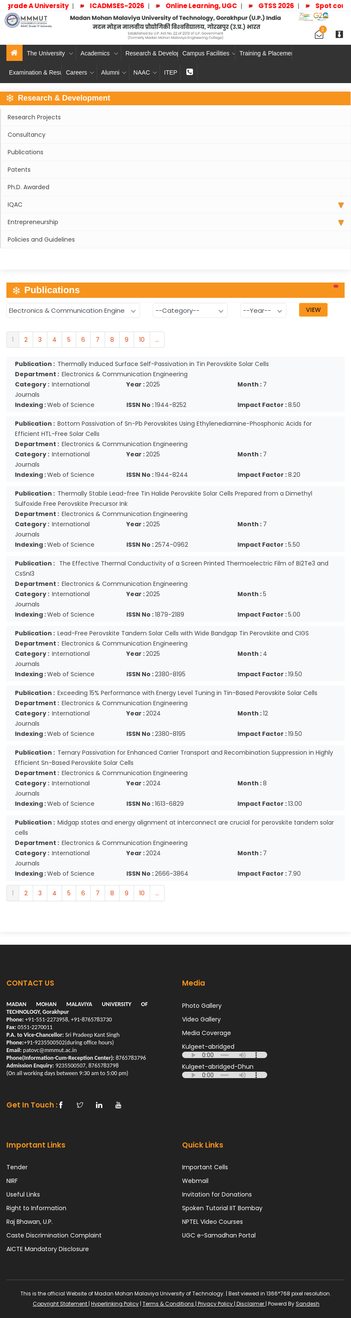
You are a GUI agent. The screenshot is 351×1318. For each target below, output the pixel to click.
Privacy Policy (215, 1303)
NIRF (12, 1181)
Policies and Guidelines (41, 239)
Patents (19, 169)
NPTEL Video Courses (212, 1221)
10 (142, 339)
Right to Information (36, 1208)
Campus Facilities (209, 53)
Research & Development (152, 53)
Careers (80, 72)
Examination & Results (35, 72)
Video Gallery (201, 1019)
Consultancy (27, 134)
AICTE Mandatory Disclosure (47, 1249)
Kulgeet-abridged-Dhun (218, 1066)
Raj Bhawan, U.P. (29, 1221)
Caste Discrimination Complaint (54, 1235)
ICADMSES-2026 (123, 5)
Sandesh (308, 1303)
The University (50, 53)
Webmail (195, 1181)
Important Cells (205, 1167)
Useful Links (23, 1194)
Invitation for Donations (217, 1194)
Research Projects (34, 117)
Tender (17, 1167)
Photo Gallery (202, 1005)
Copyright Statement (60, 1303)
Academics (99, 53)
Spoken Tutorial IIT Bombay (222, 1208)
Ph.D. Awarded (28, 187)
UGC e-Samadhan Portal (219, 1235)
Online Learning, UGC (207, 5)
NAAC (145, 72)
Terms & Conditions (169, 1303)
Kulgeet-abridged (208, 1046)
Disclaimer (250, 1303)
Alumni (113, 72)
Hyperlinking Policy (115, 1303)
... (157, 339)
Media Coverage (206, 1033)
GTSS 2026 (282, 5)
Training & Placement (266, 53)
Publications (25, 152)
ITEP (170, 72)
